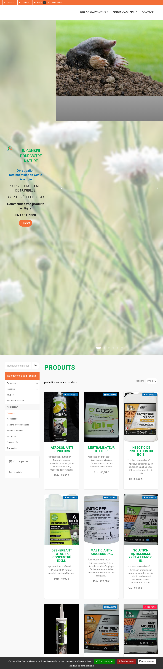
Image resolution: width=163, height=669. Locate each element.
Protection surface (15, 400)
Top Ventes (12, 448)
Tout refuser (126, 661)
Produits (11, 413)
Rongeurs (11, 383)
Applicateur (12, 407)
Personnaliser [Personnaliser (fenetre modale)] (147, 661)
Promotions (12, 436)
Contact (147, 12)
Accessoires (13, 419)
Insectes (11, 389)
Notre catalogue (125, 12)
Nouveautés (12, 442)
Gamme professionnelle (18, 425)
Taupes (10, 395)
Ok (35, 365)
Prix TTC (151, 381)
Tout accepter (104, 661)
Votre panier (19, 461)
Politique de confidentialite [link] (81, 665)
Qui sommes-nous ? (94, 12)
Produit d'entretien (15, 430)
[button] (61, 187)
